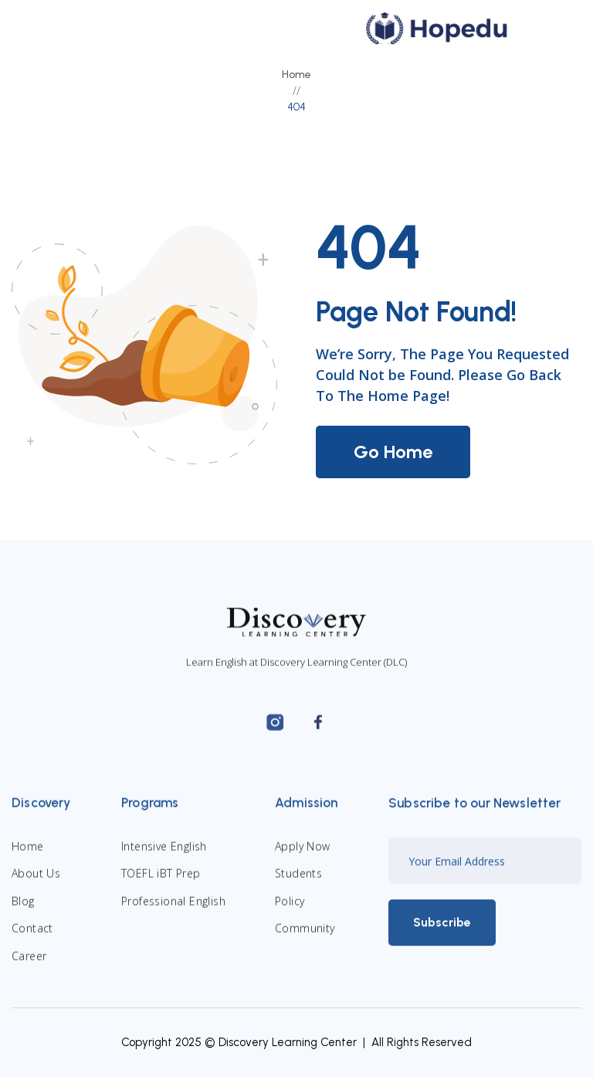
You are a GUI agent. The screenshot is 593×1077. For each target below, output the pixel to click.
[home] (437, 28)
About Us (36, 883)
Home (296, 74)
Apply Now (302, 856)
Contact (32, 938)
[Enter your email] (484, 871)
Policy (289, 910)
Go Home (393, 451)
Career (29, 965)
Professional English (173, 910)
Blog (23, 910)
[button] (549, 29)
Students (298, 883)
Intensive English (164, 856)
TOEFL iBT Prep (161, 883)
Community (305, 938)
